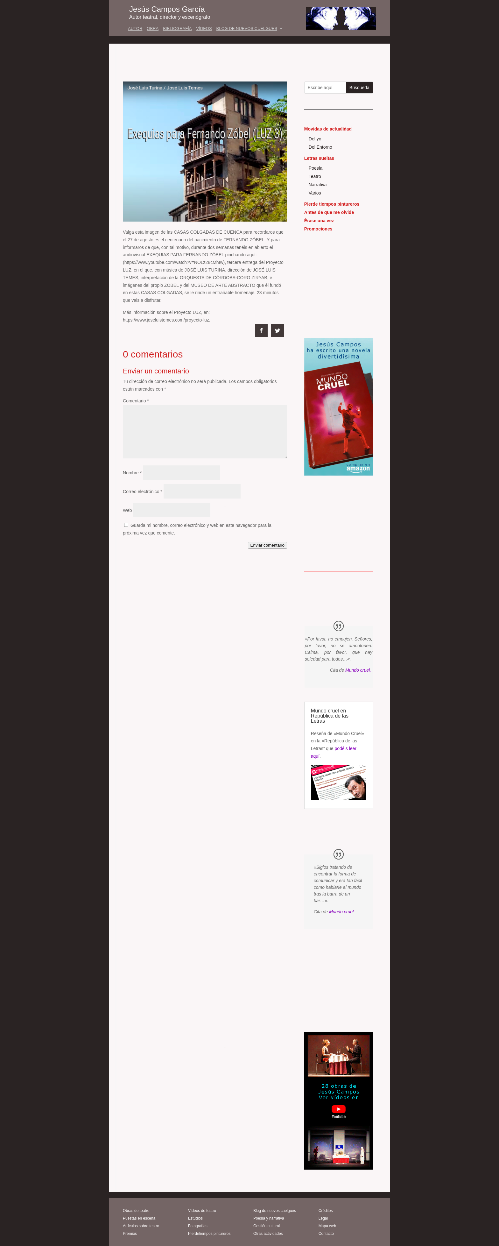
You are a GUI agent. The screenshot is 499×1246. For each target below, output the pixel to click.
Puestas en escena (139, 1218)
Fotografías (197, 1226)
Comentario (136, 400)
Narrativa (318, 184)
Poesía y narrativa (268, 1218)
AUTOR (135, 28)
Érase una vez (319, 220)
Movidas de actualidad (328, 128)
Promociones (318, 228)
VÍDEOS (204, 28)
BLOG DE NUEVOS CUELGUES (246, 28)
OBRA (152, 28)
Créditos (326, 1210)
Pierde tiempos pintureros (331, 204)
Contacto (326, 1233)
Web (127, 510)
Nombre (132, 472)
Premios (130, 1233)
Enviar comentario (267, 545)
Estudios (195, 1218)
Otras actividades (268, 1233)
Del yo (315, 138)
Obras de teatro (136, 1210)
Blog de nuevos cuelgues (274, 1210)
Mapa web (327, 1226)
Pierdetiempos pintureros (209, 1233)
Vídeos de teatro (202, 1210)
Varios (315, 192)
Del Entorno (320, 147)
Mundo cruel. (358, 670)
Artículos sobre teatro (141, 1226)
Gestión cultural (266, 1226)
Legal (323, 1218)
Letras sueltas (319, 158)
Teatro (315, 176)
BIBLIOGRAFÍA (177, 28)
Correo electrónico (142, 491)
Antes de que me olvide (329, 212)
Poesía (316, 168)
